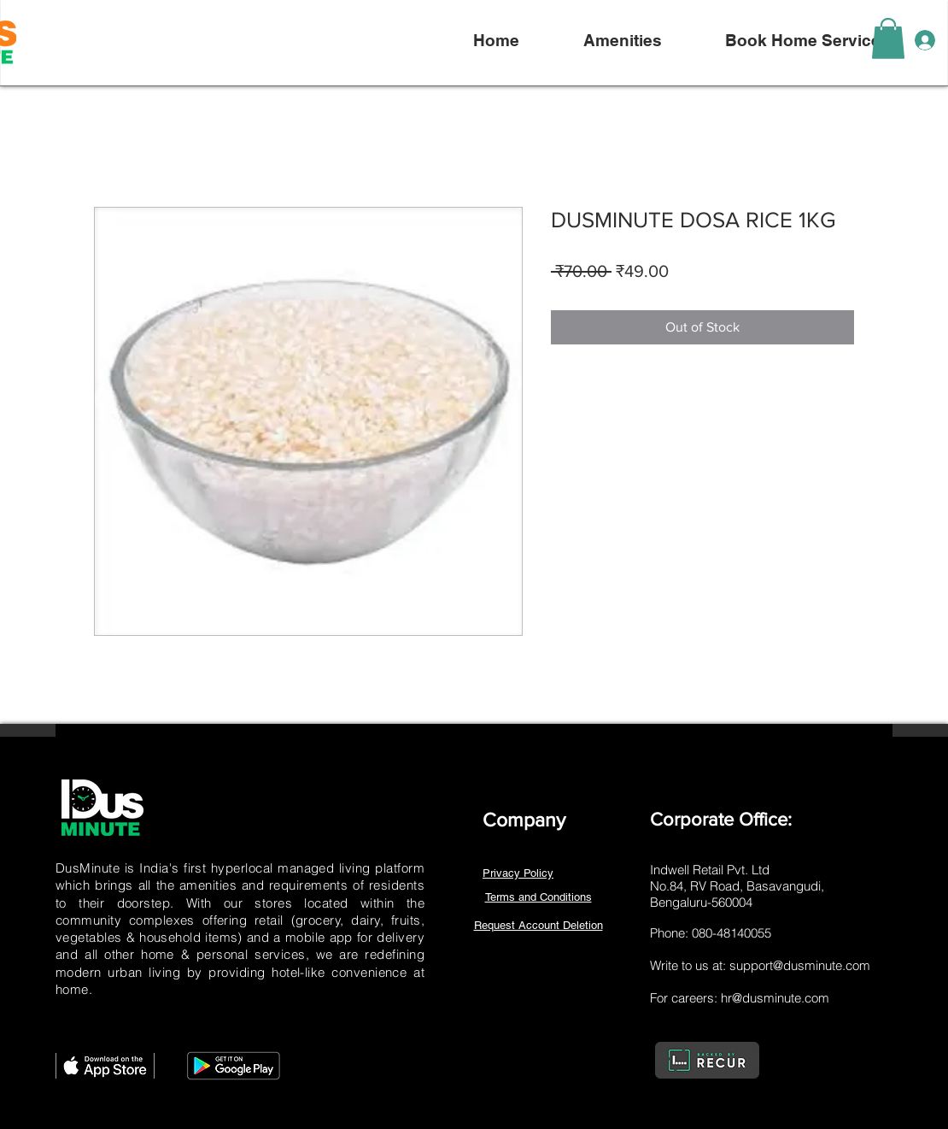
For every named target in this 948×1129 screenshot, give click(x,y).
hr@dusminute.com (775, 998)
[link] (888, 38)
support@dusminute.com (799, 965)
